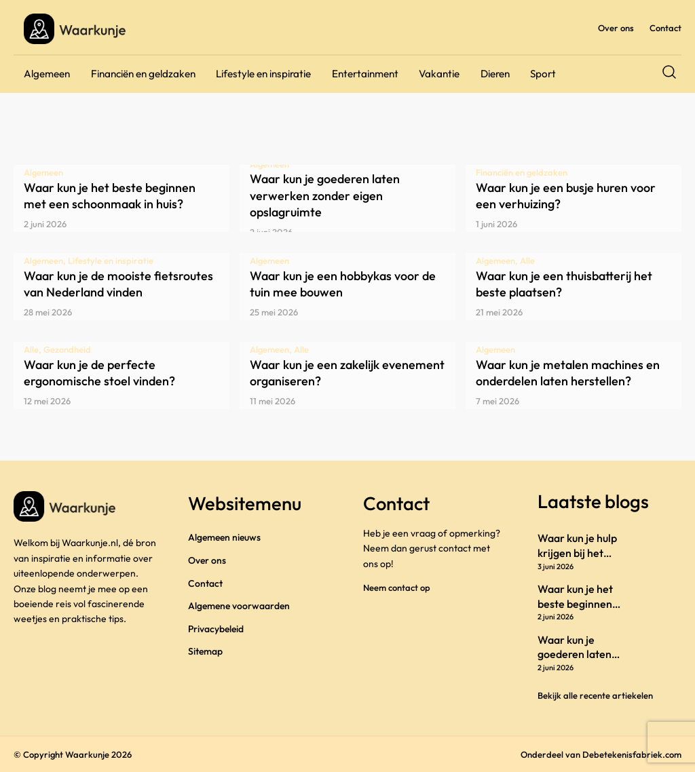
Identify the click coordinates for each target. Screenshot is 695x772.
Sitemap (205, 651)
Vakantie (439, 73)
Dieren (495, 73)
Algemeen (47, 73)
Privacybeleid (216, 629)
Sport (543, 73)
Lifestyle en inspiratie (263, 73)
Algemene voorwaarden (239, 606)
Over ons (616, 27)
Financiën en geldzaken (143, 73)
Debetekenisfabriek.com (631, 754)
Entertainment (365, 73)
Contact (665, 27)
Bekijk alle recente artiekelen (595, 695)
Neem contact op (396, 587)
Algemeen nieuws (224, 537)
